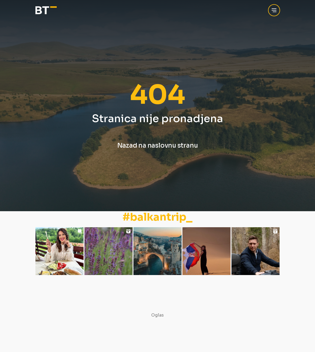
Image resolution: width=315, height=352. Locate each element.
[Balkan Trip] (46, 10)
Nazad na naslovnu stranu (157, 145)
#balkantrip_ (157, 217)
